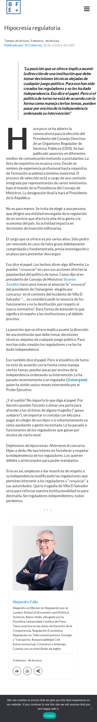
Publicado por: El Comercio (23, 45)
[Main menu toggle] (87, 9)
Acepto (49, 715)
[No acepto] (91, 708)
